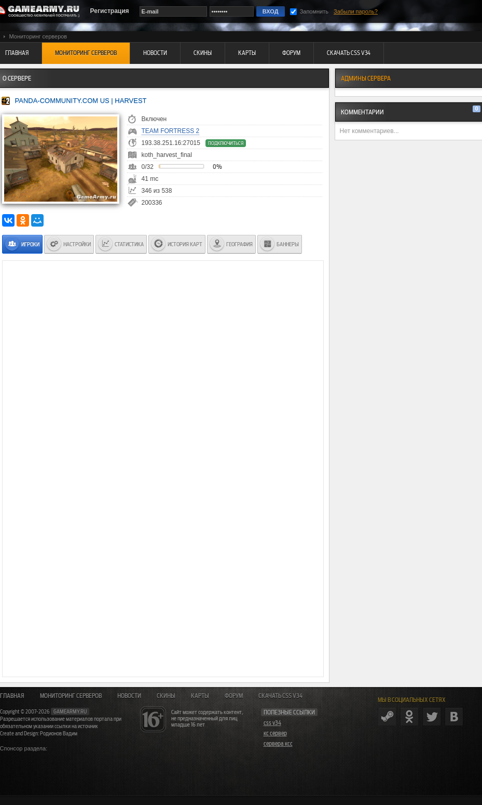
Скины (166, 696)
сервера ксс (278, 743)
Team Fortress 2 (171, 131)
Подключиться (225, 143)
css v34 (272, 723)
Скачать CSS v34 (280, 696)
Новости (129, 696)
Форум (234, 696)
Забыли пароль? (356, 11)
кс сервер (275, 733)
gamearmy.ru (70, 711)
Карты (200, 696)
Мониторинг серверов (71, 696)
